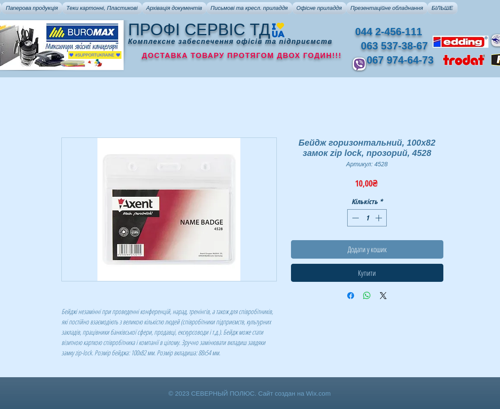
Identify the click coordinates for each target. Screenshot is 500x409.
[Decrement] (354, 218)
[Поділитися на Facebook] (350, 295)
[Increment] (379, 218)
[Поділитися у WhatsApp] (367, 295)
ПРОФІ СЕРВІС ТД (199, 30)
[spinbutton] (367, 218)
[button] (32, 8)
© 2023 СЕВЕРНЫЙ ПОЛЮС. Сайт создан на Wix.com (250, 393)
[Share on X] (383, 295)
